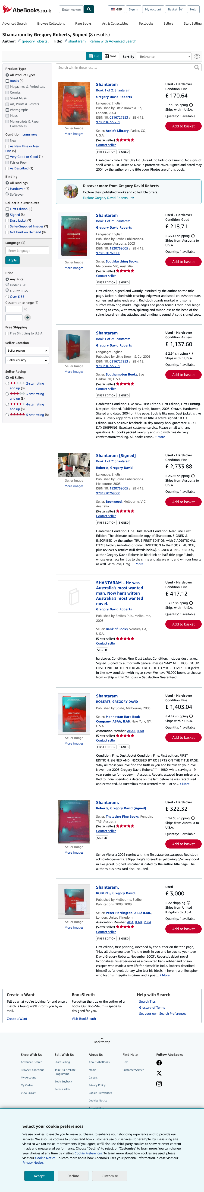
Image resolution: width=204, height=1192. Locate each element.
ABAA (131, 731)
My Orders (27, 1085)
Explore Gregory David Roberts (109, 197)
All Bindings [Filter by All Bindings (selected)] (16, 183)
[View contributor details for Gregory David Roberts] (114, 97)
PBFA (147, 922)
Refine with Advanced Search (112, 41)
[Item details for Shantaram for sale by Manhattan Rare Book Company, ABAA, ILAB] (74, 714)
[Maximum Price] (13, 318)
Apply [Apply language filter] (12, 260)
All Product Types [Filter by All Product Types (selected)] (20, 75)
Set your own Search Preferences (162, 1013)
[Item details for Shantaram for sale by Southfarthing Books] (74, 236)
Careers (93, 1077)
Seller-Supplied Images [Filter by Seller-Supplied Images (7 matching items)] (26, 226)
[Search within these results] (129, 67)
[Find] (89, 9)
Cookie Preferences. (89, 1153)
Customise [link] (110, 1176)
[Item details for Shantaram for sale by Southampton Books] (74, 346)
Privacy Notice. (33, 1162)
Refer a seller (62, 1089)
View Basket (28, 1093)
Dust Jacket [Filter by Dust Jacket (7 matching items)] (18, 221)
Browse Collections (51, 23)
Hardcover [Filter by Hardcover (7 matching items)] (17, 189)
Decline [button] (73, 1176)
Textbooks (146, 23)
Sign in (133, 9)
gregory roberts (34, 41)
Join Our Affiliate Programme (65, 1071)
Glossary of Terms (152, 1007)
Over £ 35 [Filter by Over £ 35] (15, 296)
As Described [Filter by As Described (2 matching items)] (19, 168)
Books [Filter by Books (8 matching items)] (14, 80)
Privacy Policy (97, 1085)
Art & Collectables (115, 23)
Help (193, 9)
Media (92, 1070)
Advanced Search (14, 23)
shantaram (77, 41)
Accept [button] (39, 1176)
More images (74, 134)
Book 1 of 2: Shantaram (113, 90)
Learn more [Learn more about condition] (29, 134)
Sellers (168, 23)
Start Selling (193, 23)
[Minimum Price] (13, 309)
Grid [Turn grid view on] (110, 56)
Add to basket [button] (183, 126)
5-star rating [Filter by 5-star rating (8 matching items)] (29, 415)
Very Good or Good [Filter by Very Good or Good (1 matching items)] (24, 157)
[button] (196, 67)
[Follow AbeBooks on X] (159, 1073)
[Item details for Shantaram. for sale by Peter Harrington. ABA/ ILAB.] (74, 902)
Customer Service (133, 1070)
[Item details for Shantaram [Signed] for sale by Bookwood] (74, 465)
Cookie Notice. (45, 1158)
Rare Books (83, 23)
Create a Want (17, 1019)
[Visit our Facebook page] (159, 1063)
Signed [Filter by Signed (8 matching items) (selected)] (15, 215)
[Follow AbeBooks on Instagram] (159, 1084)
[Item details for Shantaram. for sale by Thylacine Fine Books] (74, 822)
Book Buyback (63, 1081)
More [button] (161, 437)
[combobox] (71, 9)
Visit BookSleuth (84, 1019)
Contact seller (106, 145)
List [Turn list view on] (94, 56)
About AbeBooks (99, 1062)
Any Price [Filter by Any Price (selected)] (14, 279)
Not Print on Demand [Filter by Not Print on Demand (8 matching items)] (25, 232)
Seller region (16, 350)
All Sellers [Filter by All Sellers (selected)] (17, 378)
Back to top (102, 1042)
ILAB (140, 731)
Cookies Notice (98, 1100)
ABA (130, 922)
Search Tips (147, 1001)
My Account (153, 9)
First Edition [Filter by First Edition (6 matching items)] (18, 209)
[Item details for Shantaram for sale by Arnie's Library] (74, 103)
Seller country (16, 360)
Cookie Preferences (100, 1093)
